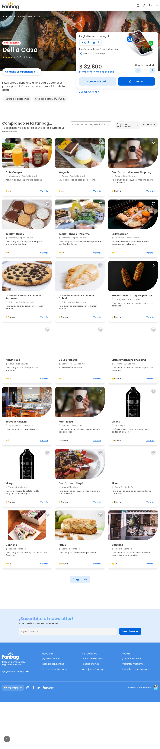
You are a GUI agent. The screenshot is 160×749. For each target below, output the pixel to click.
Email (84, 53)
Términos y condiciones (138, 687)
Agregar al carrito (97, 81)
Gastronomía (24, 16)
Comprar (136, 81)
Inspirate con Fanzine (53, 663)
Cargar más (80, 579)
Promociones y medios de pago (96, 72)
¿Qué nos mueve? (51, 658)
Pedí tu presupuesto (92, 658)
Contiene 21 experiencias (21, 71)
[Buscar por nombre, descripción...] (91, 124)
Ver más (44, 191)
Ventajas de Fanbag (92, 669)
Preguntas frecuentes (133, 663)
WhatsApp (98, 53)
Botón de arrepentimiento (135, 669)
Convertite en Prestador (54, 669)
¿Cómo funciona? (89, 92)
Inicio (7, 16)
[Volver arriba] (7, 739)
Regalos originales (91, 663)
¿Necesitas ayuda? (15, 671)
